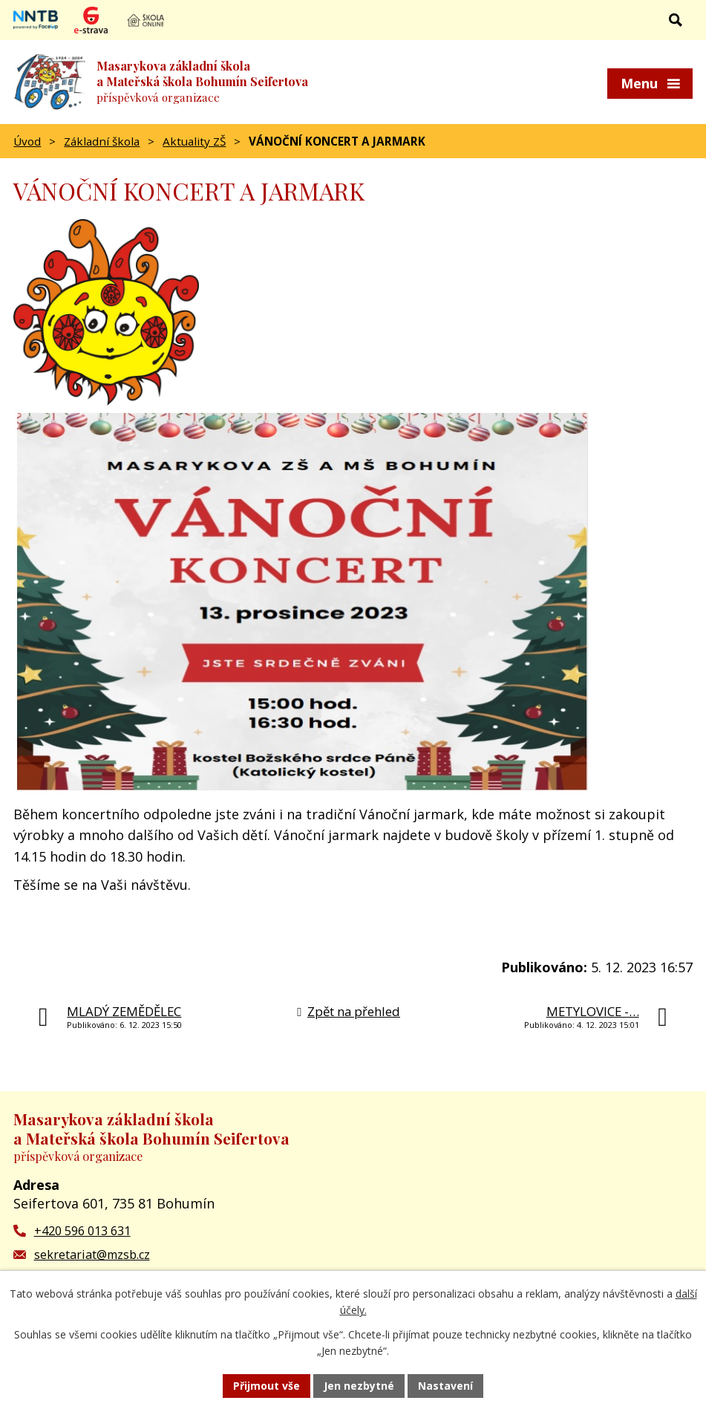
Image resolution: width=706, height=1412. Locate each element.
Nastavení (445, 1386)
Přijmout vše (266, 1386)
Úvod (27, 141)
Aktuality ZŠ (194, 141)
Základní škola (102, 141)
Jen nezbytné (359, 1386)
